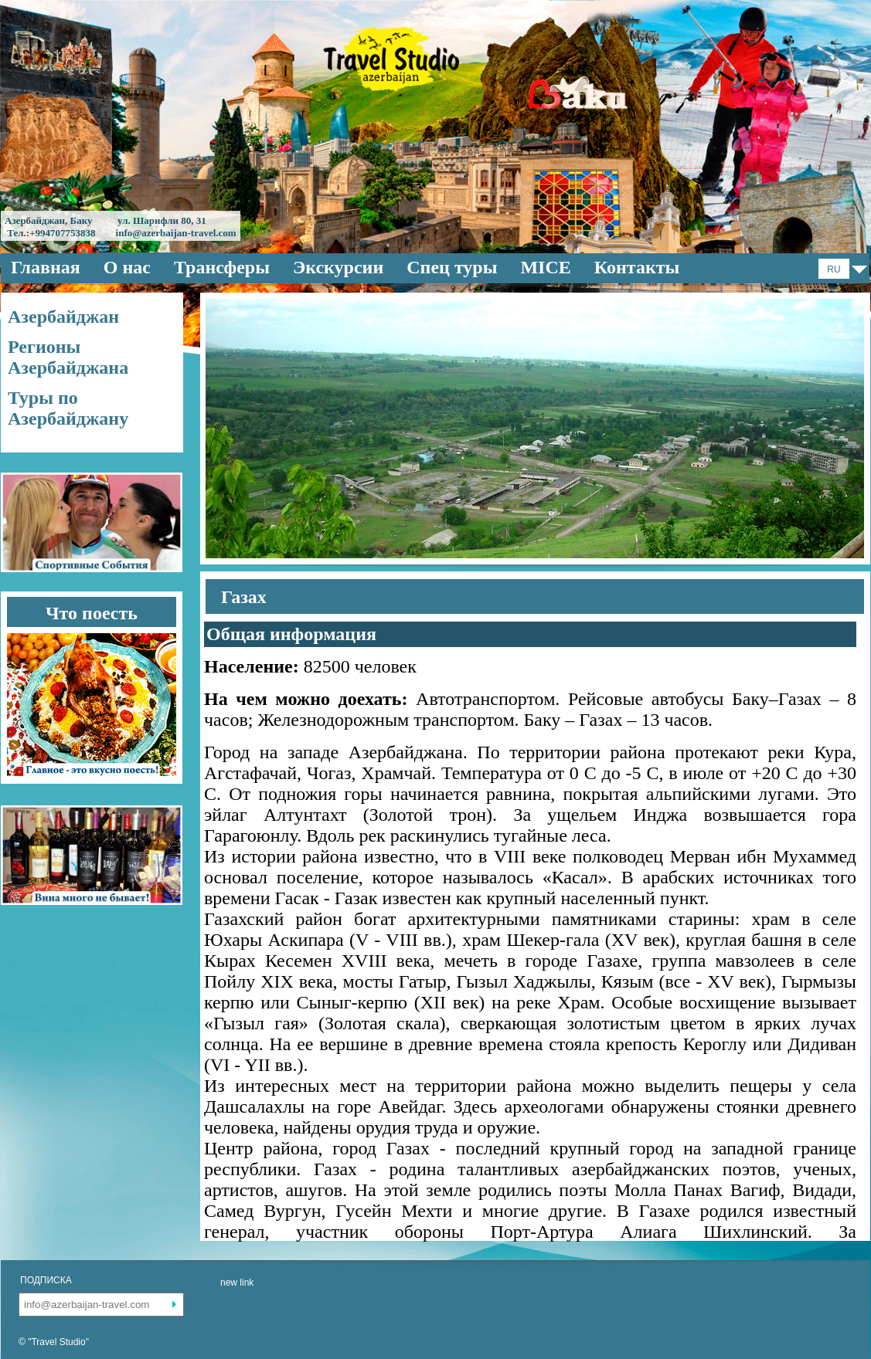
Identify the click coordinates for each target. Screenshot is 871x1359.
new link (236, 1282)
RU (833, 269)
